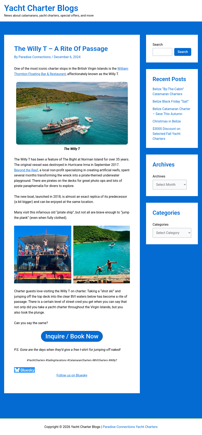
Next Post (113, 402)
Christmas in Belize (167, 121)
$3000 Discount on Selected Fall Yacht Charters (167, 134)
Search (158, 45)
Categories (161, 224)
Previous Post (34, 402)
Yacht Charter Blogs (41, 8)
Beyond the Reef (26, 170)
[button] (72, 336)
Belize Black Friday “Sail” (171, 101)
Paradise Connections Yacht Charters (130, 427)
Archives (159, 176)
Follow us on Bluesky (72, 375)
